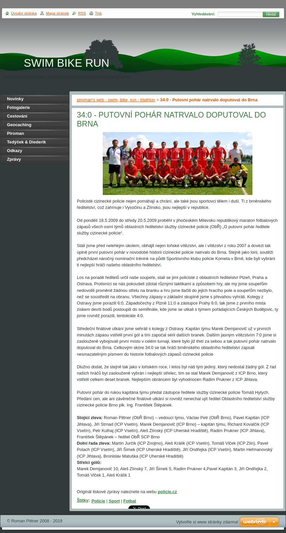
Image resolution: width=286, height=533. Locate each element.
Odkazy (14, 150)
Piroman (15, 133)
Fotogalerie (18, 107)
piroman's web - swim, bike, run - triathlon (116, 99)
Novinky (15, 98)
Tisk (98, 13)
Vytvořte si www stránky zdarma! (207, 521)
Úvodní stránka (24, 13)
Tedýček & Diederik (26, 141)
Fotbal (129, 500)
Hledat (271, 14)
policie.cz (167, 491)
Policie (98, 500)
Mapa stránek (57, 13)
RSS (82, 13)
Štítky (82, 500)
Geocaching (19, 124)
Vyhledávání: (203, 14)
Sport (114, 500)
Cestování (17, 116)
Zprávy (14, 159)
